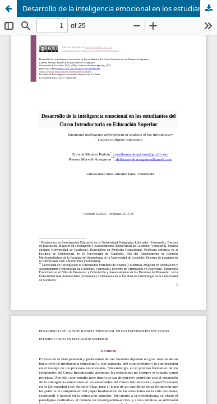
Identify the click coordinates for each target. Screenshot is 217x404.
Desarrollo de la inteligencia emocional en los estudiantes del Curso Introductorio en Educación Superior (119, 8)
